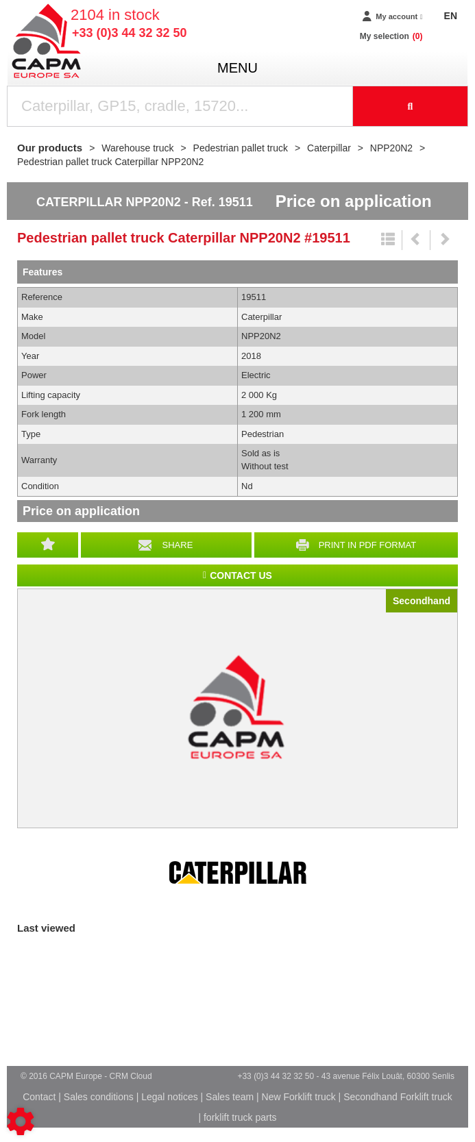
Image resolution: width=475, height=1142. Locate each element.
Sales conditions (99, 1096)
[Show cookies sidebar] (20, 1121)
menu (237, 67)
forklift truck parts (240, 1117)
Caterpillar (237, 873)
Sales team (230, 1096)
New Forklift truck (299, 1096)
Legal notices (169, 1096)
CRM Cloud (131, 1076)
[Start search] (410, 106)
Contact (39, 1096)
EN (450, 15)
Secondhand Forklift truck (397, 1096)
